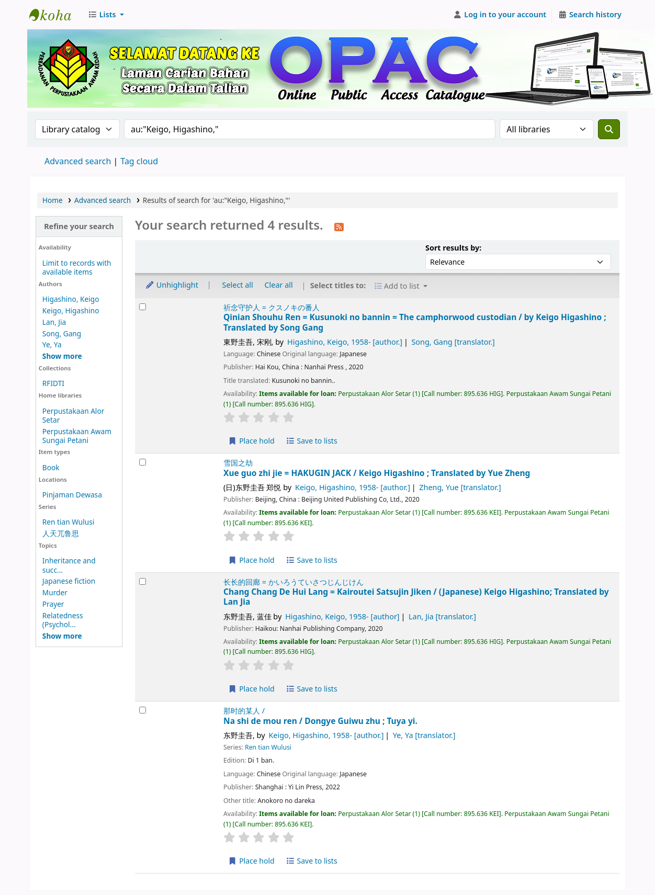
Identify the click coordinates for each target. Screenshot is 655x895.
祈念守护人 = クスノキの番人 (271, 307)
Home (52, 200)
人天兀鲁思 (60, 533)
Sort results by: (453, 248)
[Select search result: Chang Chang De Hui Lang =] (142, 581)
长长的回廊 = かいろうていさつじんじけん (293, 582)
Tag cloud (139, 161)
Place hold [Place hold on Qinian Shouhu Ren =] (251, 441)
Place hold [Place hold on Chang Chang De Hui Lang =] (251, 689)
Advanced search (77, 161)
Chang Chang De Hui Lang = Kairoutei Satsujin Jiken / (416, 597)
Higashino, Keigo (70, 299)
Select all (237, 285)
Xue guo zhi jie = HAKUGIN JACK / (376, 473)
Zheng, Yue (460, 487)
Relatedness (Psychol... (62, 619)
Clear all (279, 285)
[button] (106, 15)
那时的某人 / (244, 711)
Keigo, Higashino (70, 310)
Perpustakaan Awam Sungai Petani (76, 435)
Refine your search (79, 226)
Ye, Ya (52, 344)
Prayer (53, 604)
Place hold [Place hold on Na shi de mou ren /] (251, 861)
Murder (54, 592)
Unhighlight (171, 285)
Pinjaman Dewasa (72, 495)
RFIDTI (53, 383)
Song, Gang (61, 333)
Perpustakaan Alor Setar (73, 415)
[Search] (609, 129)
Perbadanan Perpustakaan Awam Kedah (55, 14)
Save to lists (311, 441)
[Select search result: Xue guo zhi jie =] (142, 462)
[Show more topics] (62, 636)
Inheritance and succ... (69, 565)
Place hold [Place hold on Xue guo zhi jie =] (251, 560)
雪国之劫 (238, 463)
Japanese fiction (68, 581)
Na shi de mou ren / (320, 721)
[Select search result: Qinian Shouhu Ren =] (142, 306)
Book (51, 467)
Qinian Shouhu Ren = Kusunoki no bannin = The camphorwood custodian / (414, 322)
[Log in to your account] (500, 15)
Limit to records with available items (76, 267)
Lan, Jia (54, 322)
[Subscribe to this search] (339, 226)
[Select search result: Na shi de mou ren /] (142, 710)
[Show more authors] (62, 356)
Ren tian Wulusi (68, 522)
